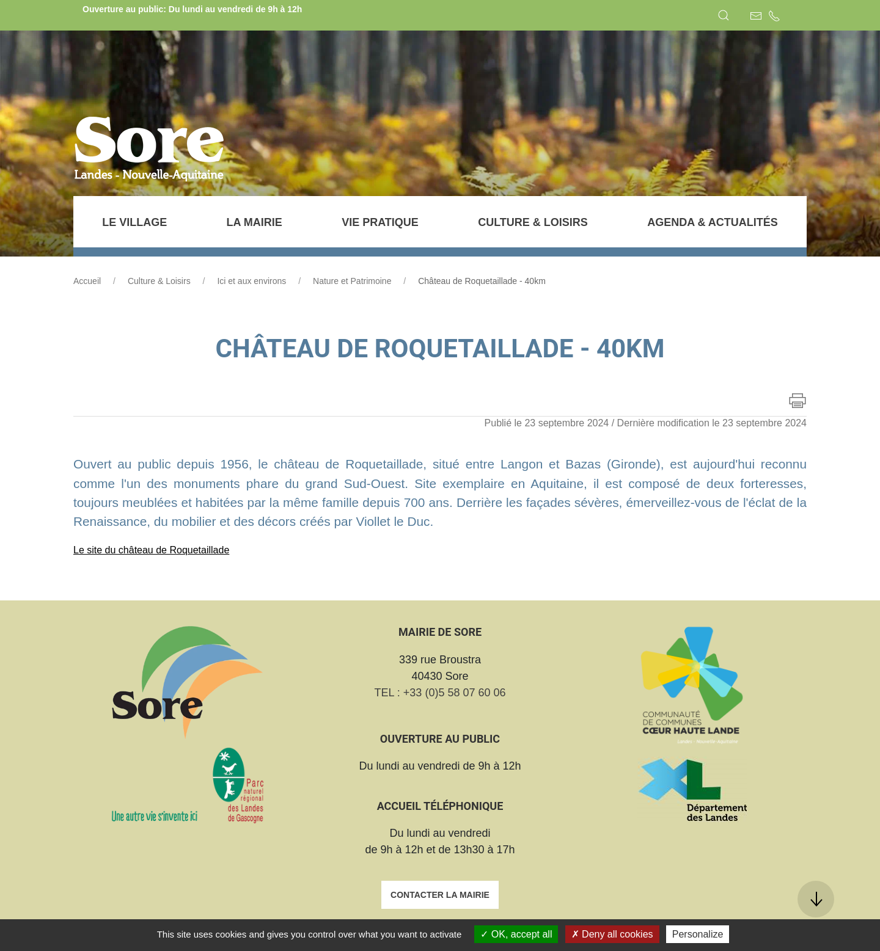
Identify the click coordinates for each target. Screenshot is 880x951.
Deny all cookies (612, 934)
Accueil (87, 281)
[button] (723, 15)
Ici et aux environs (251, 281)
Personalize (698, 934)
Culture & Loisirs (159, 281)
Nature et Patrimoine (352, 281)
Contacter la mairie (440, 895)
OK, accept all (516, 934)
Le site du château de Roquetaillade (151, 550)
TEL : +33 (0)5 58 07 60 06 (440, 693)
